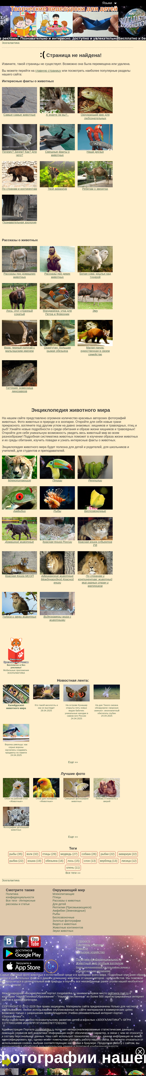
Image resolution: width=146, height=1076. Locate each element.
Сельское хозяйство (90, 952)
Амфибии (19, 511)
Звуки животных (63, 930)
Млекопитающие (19, 480)
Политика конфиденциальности (20, 895)
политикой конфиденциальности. (97, 1046)
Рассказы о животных (67, 900)
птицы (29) (49, 854)
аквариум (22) (128, 854)
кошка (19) (34, 860)
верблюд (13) (108, 860)
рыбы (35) (15, 854)
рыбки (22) (107, 854)
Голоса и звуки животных (19, 616)
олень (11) (73, 867)
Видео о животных (65, 924)
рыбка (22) (16, 860)
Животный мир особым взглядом (99, 963)
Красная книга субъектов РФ (95, 543)
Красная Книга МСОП (19, 576)
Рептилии (95, 480)
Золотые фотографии (67, 920)
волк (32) (32, 854)
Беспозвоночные (95, 511)
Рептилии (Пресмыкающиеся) (72, 907)
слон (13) (90, 860)
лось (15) (74, 860)
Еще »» (73, 762)
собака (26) (89, 854)
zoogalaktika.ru (44, 1029)
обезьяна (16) (54, 860)
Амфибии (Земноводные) (69, 910)
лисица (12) (129, 860)
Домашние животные (19, 541)
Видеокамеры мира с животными (57, 618)
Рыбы (57, 511)
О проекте (83, 941)
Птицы (57, 480)
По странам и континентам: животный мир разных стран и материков (95, 581)
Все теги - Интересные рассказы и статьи (20, 902)
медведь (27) (68, 854)
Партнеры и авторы (90, 944)
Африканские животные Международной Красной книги (57, 579)
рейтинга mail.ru (118, 993)
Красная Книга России (57, 541)
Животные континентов (68, 927)
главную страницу (48, 70)
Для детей (59, 904)
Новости (82, 948)
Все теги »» (73, 872)
